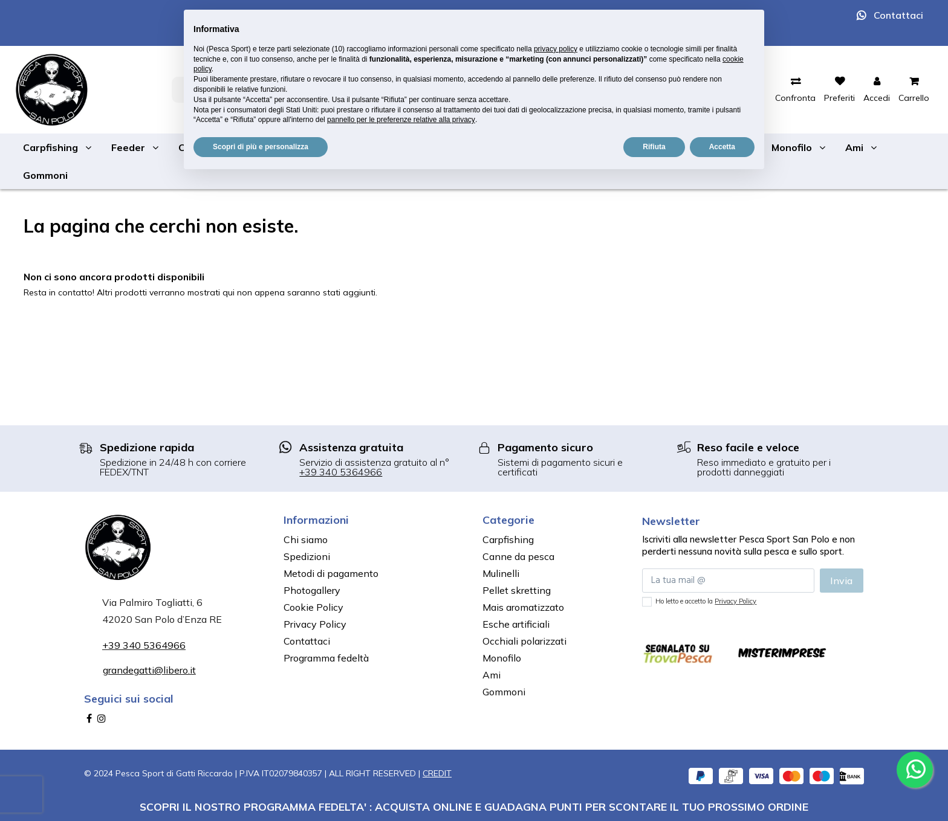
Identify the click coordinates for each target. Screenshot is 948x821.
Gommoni (503, 692)
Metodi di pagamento (331, 573)
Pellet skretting (516, 590)
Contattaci (898, 15)
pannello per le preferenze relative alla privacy (401, 119)
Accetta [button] (722, 147)
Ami (491, 675)
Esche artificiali (516, 624)
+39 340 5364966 (340, 472)
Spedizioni (307, 556)
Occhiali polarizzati (524, 641)
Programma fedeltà (326, 658)
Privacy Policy (315, 624)
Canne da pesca (518, 556)
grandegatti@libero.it (149, 670)
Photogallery (312, 590)
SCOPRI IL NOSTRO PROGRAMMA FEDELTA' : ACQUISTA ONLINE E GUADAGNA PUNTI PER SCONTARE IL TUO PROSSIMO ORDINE (474, 806)
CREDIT (437, 773)
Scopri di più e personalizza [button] (260, 147)
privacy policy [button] (555, 49)
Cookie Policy (313, 607)
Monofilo (501, 658)
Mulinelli (500, 573)
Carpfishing (508, 539)
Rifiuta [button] (654, 147)
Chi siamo (306, 539)
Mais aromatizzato (523, 607)
